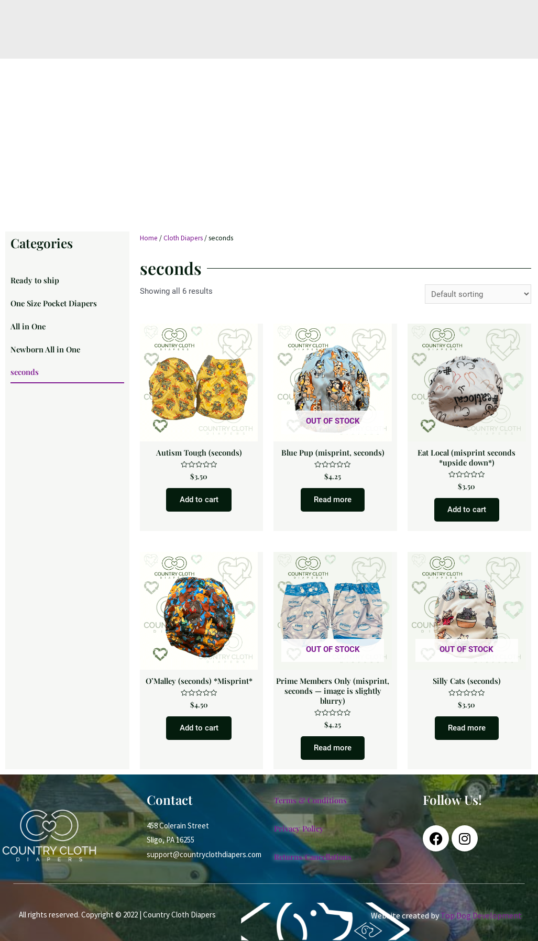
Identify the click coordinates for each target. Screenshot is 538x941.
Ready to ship (35, 280)
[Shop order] (478, 294)
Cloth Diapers (184, 237)
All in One (29, 329)
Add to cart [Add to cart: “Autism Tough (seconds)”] (199, 501)
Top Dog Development (481, 922)
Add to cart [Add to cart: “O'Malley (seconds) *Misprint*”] (199, 733)
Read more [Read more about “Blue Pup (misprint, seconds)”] (333, 501)
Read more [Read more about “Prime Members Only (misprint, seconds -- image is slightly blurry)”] (333, 753)
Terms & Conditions (311, 807)
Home (149, 237)
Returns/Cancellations (315, 863)
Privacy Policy (299, 835)
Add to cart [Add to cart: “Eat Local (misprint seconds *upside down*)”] (466, 511)
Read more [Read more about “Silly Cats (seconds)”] (467, 733)
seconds (24, 377)
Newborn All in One (46, 353)
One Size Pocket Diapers (55, 305)
